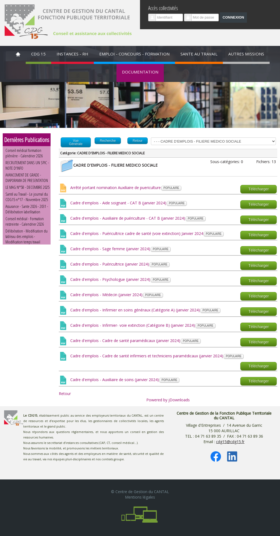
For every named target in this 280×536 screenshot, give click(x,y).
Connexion (233, 17)
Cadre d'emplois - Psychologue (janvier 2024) (110, 279)
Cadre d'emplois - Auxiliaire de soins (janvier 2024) (114, 379)
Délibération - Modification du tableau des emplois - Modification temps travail (26, 236)
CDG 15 (38, 54)
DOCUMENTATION (140, 72)
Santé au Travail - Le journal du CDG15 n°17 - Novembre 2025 (26, 196)
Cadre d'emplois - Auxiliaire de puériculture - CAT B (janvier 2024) (127, 218)
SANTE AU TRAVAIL (198, 54)
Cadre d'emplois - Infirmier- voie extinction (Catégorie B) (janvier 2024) (132, 325)
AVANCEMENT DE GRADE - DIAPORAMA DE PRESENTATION (26, 177)
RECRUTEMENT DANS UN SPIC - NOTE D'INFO (27, 165)
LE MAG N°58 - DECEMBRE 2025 (27, 187)
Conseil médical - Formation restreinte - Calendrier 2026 (24, 221)
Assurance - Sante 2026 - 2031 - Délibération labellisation (26, 209)
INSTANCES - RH (72, 54)
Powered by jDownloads (168, 399)
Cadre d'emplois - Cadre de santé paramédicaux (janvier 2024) (125, 340)
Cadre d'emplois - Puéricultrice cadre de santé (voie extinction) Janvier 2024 (136, 233)
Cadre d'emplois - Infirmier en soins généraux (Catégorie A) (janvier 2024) (135, 310)
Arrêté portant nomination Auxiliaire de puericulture (115, 187)
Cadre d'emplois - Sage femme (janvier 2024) (110, 248)
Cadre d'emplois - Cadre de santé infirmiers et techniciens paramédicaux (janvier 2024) (146, 355)
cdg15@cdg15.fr (230, 441)
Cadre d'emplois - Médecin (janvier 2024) (106, 294)
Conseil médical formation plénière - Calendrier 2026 (24, 153)
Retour (65, 393)
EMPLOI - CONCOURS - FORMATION (134, 54)
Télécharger (258, 189)
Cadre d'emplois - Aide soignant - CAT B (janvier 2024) (118, 202)
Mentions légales (140, 497)
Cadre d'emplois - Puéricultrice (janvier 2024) (109, 264)
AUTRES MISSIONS (246, 54)
